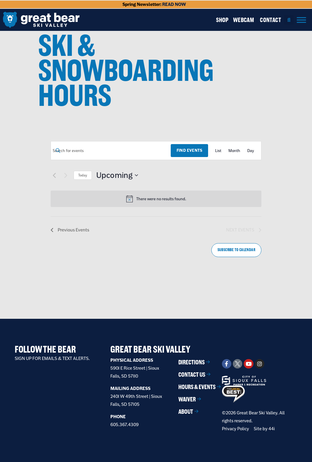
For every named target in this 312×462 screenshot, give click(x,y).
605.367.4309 (124, 424)
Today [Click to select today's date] (82, 175)
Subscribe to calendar (236, 249)
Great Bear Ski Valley (150, 349)
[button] (289, 20)
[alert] (161, 199)
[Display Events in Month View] (234, 150)
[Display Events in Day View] (250, 150)
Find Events (189, 150)
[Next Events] (65, 175)
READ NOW (174, 4)
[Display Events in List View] (218, 150)
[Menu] (301, 20)
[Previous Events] (54, 175)
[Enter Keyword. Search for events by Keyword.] (111, 151)
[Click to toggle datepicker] (117, 175)
